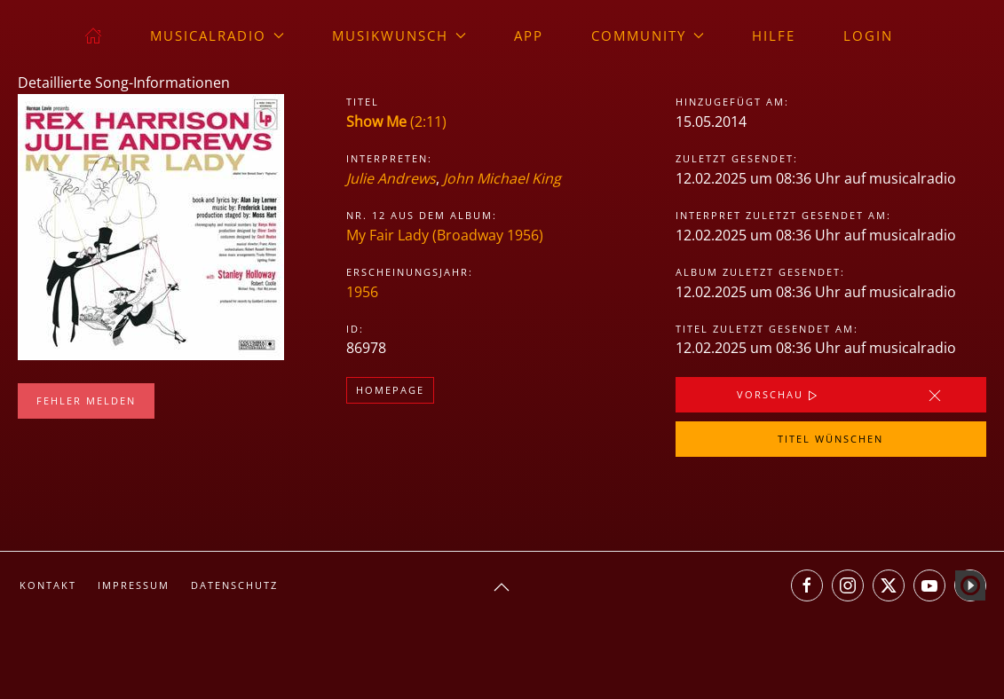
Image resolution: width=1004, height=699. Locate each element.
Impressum (134, 585)
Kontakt (48, 585)
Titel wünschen (830, 438)
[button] (501, 587)
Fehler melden (86, 400)
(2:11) (396, 121)
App (528, 35)
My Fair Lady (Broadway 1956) (444, 235)
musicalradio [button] (217, 35)
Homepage (390, 390)
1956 (362, 292)
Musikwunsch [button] (399, 35)
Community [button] (647, 35)
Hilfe (773, 35)
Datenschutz (234, 585)
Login (868, 35)
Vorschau (779, 395)
